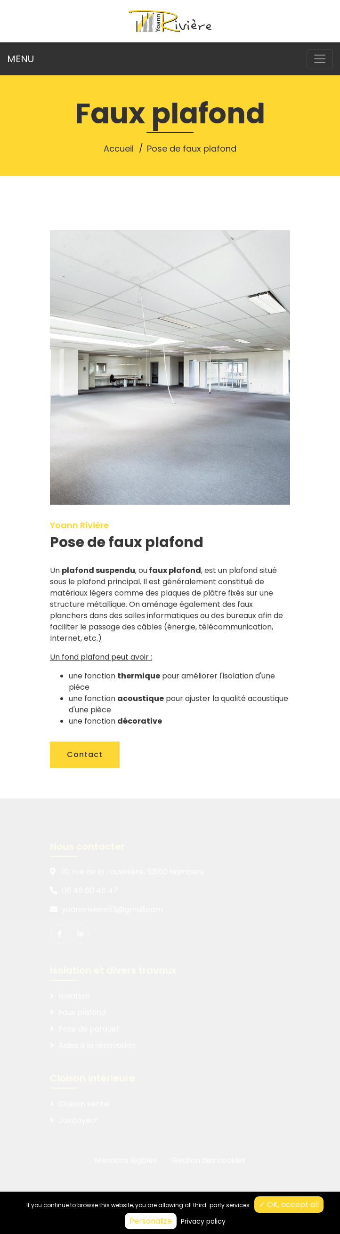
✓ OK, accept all (289, 1204)
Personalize (151, 1221)
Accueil (119, 148)
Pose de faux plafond (191, 148)
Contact (85, 772)
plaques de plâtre (193, 611)
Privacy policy (203, 1221)
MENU (20, 58)
